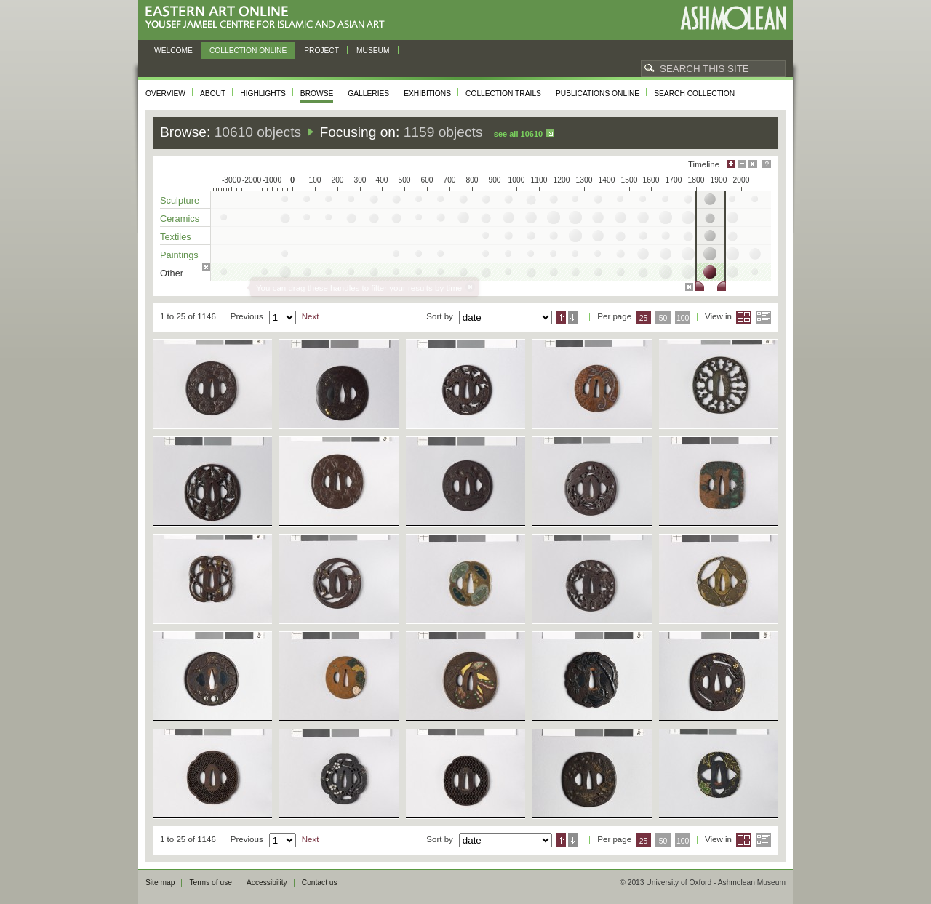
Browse (317, 93)
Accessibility (267, 883)
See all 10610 (518, 133)
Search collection (694, 93)
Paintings (179, 254)
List (763, 317)
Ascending (561, 317)
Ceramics (179, 218)
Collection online (248, 51)
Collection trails (503, 93)
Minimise (742, 164)
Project (321, 51)
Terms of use (210, 883)
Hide (752, 164)
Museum (373, 51)
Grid (743, 317)
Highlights (263, 93)
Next (310, 316)
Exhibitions (427, 93)
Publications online (597, 93)
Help (766, 164)
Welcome (173, 51)
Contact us (319, 883)
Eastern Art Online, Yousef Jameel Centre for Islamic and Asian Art (268, 18)
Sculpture (179, 200)
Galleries (368, 93)
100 (682, 318)
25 (643, 318)
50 (663, 318)
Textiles (175, 236)
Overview (165, 93)
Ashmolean (733, 18)
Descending (573, 317)
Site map (160, 883)
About (212, 93)
